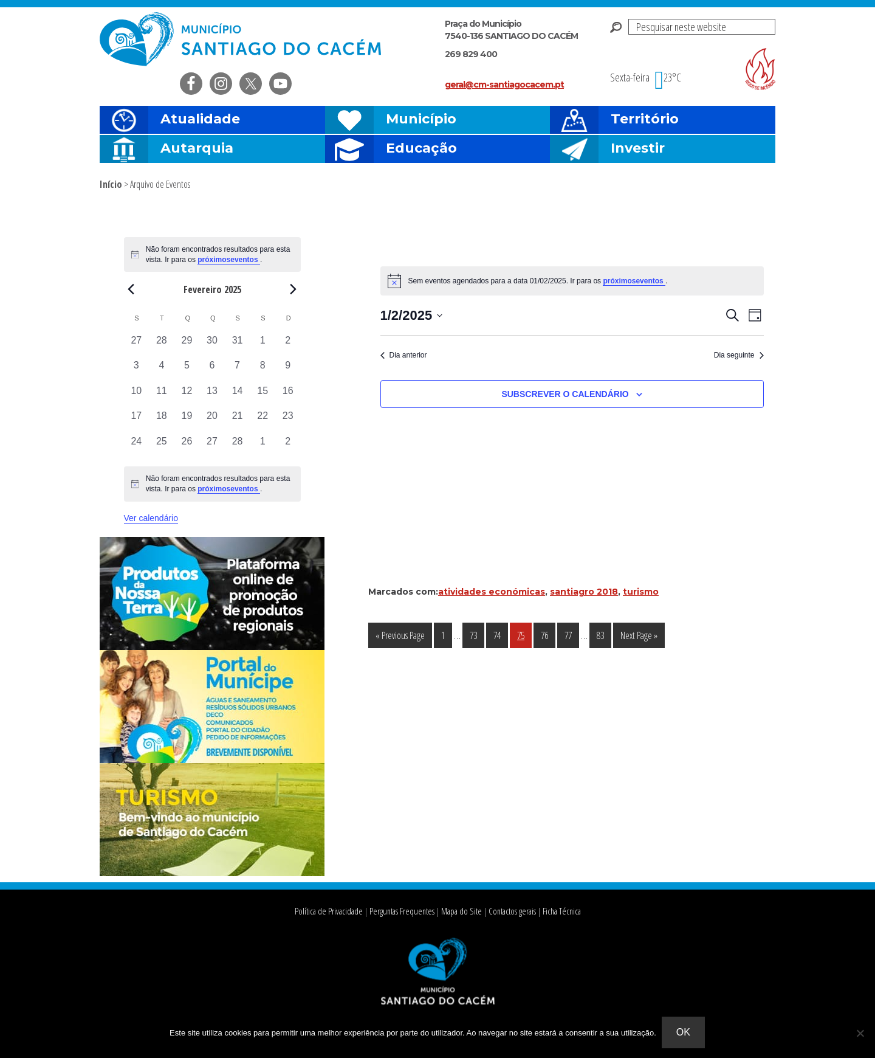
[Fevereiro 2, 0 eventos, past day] (288, 346)
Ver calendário (151, 518)
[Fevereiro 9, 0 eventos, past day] (288, 371)
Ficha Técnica (556, 911)
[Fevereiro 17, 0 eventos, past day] (136, 421)
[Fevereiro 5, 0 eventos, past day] (187, 371)
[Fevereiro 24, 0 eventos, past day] (136, 447)
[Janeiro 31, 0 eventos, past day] (237, 346)
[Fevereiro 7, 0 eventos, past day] (237, 371)
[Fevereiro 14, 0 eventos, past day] (237, 396)
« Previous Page (400, 637)
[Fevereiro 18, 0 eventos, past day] (161, 421)
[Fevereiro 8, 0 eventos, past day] (262, 371)
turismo (641, 591)
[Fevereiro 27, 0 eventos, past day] (212, 447)
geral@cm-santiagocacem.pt (504, 84)
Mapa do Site (458, 911)
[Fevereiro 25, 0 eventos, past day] (161, 447)
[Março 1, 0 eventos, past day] (262, 447)
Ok (684, 1033)
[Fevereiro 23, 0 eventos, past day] (288, 421)
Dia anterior (403, 355)
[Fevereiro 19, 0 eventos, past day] (187, 421)
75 (524, 634)
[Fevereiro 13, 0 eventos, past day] (212, 396)
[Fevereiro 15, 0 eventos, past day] (262, 396)
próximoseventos (634, 281)
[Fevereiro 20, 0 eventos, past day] (212, 421)
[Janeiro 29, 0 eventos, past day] (187, 346)
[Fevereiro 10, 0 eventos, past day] (136, 396)
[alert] (212, 483)
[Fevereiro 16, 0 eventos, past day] (288, 396)
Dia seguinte (739, 355)
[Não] (860, 1033)
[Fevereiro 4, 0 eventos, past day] (161, 371)
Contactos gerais (508, 911)
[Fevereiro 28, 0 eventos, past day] (237, 447)
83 (603, 634)
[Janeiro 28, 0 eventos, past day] (161, 346)
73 (476, 634)
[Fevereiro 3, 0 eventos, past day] (136, 371)
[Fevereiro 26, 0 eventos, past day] (187, 447)
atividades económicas (491, 591)
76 (547, 634)
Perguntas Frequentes (401, 911)
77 (571, 634)
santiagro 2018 (584, 591)
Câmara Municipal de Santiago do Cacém (242, 39)
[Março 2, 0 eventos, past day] (288, 447)
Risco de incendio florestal (760, 69)
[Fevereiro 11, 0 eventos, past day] (161, 396)
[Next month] (293, 289)
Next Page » (638, 637)
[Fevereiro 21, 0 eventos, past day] (237, 421)
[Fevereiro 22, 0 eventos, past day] (262, 421)
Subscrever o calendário (564, 394)
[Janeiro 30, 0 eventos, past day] (212, 346)
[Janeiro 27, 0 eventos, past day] (136, 346)
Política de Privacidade (332, 911)
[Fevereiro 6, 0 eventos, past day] (212, 371)
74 (500, 634)
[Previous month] (131, 289)
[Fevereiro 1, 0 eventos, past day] (262, 346)
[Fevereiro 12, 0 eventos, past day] (187, 396)
